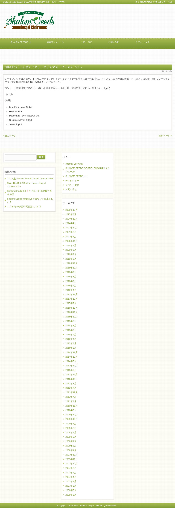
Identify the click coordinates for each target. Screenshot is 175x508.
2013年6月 (70, 370)
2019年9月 (70, 259)
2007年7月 (70, 468)
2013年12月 (71, 365)
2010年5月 (70, 410)
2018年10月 (71, 267)
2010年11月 (71, 405)
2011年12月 (71, 392)
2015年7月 (70, 325)
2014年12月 (71, 352)
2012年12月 (71, 374)
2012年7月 (70, 388)
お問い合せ (71, 189)
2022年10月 (71, 227)
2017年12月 (71, 294)
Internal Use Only (74, 163)
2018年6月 (70, 285)
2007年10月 (71, 463)
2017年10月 (71, 298)
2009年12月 (71, 414)
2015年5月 (70, 334)
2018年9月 (70, 272)
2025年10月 (71, 210)
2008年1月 (70, 450)
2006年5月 (70, 490)
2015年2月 (70, 347)
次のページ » (165, 135)
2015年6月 (70, 330)
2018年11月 (71, 263)
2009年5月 (70, 423)
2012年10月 (71, 379)
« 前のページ (9, 135)
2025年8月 (70, 214)
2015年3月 (70, 343)
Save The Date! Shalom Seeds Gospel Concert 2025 (26, 185)
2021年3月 (70, 236)
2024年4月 (70, 223)
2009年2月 (70, 428)
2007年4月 (70, 477)
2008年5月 (70, 437)
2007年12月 (71, 454)
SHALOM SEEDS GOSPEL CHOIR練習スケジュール (87, 170)
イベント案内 (72, 185)
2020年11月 (71, 241)
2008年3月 (70, 445)
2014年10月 (71, 356)
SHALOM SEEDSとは (76, 176)
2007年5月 (70, 472)
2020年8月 (70, 250)
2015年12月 (71, 316)
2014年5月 (70, 361)
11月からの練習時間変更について (24, 206)
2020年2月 (70, 254)
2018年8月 (70, 276)
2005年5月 (70, 495)
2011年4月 (70, 401)
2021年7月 (70, 232)
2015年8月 (70, 321)
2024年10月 (71, 218)
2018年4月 (70, 290)
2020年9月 (70, 245)
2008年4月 (70, 441)
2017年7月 (70, 303)
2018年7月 (70, 281)
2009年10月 (71, 419)
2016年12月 (71, 307)
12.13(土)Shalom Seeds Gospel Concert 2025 (30, 178)
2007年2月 (70, 485)
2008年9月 (70, 432)
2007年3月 (70, 481)
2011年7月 (70, 396)
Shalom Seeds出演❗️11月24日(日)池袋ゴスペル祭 (29, 193)
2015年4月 (70, 339)
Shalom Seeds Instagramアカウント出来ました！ (30, 200)
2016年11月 (71, 312)
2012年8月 (70, 383)
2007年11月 (71, 459)
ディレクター (72, 180)
